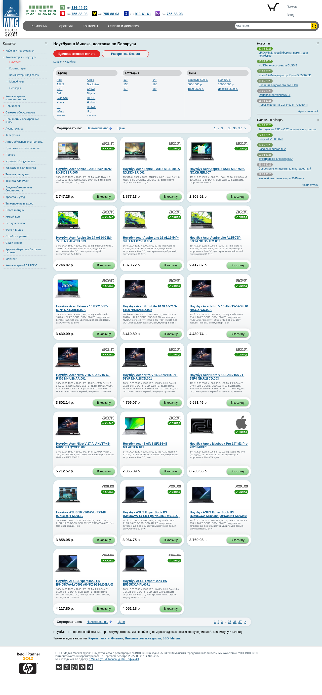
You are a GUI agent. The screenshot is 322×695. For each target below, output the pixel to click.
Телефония (13, 135)
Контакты (90, 26)
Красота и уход (15, 196)
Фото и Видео (14, 229)
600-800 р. (224, 79)
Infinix (60, 111)
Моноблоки (16, 81)
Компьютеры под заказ (23, 74)
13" (126, 79)
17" (126, 88)
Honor (60, 102)
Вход (290, 15)
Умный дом (13, 216)
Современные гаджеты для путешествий (285, 168)
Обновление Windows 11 (274, 94)
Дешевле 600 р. (198, 79)
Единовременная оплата (76, 54)
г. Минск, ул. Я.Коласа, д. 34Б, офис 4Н (114, 659)
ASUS (60, 84)
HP (58, 106)
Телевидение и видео (19, 203)
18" (154, 88)
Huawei (91, 106)
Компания (39, 26)
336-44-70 (79, 8)
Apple (90, 79)
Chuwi (91, 88)
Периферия (13, 105)
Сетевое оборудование (20, 112)
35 (229, 128)
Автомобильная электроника (24, 141)
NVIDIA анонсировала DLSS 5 (278, 65)
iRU (89, 111)
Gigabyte (62, 97)
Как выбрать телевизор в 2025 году (281, 178)
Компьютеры (17, 68)
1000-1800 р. (226, 84)
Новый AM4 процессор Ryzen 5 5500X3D (285, 75)
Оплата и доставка (123, 26)
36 (234, 128)
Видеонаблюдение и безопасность (19, 189)
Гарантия (65, 26)
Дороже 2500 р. (228, 88)
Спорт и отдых (15, 210)
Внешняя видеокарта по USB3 (278, 85)
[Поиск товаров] (273, 26)
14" (154, 79)
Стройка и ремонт (17, 236)
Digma (91, 93)
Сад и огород (14, 242)
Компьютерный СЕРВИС (21, 265)
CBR (59, 88)
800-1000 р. (195, 84)
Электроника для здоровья (276, 158)
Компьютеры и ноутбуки (21, 57)
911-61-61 (143, 14)
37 (240, 128)
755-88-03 (79, 14)
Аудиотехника (14, 128)
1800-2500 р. (196, 88)
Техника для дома (17, 174)
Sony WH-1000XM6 (271, 139)
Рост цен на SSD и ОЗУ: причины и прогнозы (287, 129)
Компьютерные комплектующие (16, 98)
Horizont (92, 102)
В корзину (104, 196)
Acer (59, 79)
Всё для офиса (15, 223)
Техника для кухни (17, 180)
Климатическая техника (21, 167)
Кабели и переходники (20, 50)
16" (154, 84)
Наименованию (97, 128)
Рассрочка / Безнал (125, 54)
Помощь (292, 6)
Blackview (93, 84)
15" (126, 84)
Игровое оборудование (20, 161)
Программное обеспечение (23, 148)
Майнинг (11, 258)
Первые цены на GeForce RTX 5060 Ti (283, 104)
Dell (59, 93)
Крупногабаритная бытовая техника (23, 251)
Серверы (15, 88)
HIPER (91, 97)
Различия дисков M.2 (272, 148)
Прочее (10, 154)
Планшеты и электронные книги (22, 120)
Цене (121, 128)
